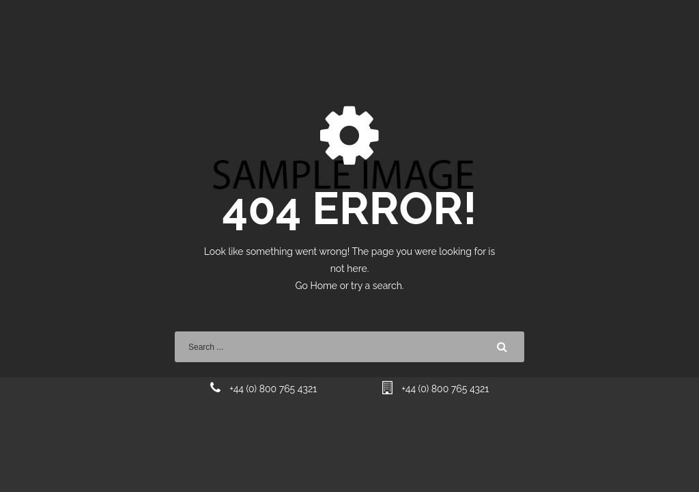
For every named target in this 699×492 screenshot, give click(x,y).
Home (324, 285)
